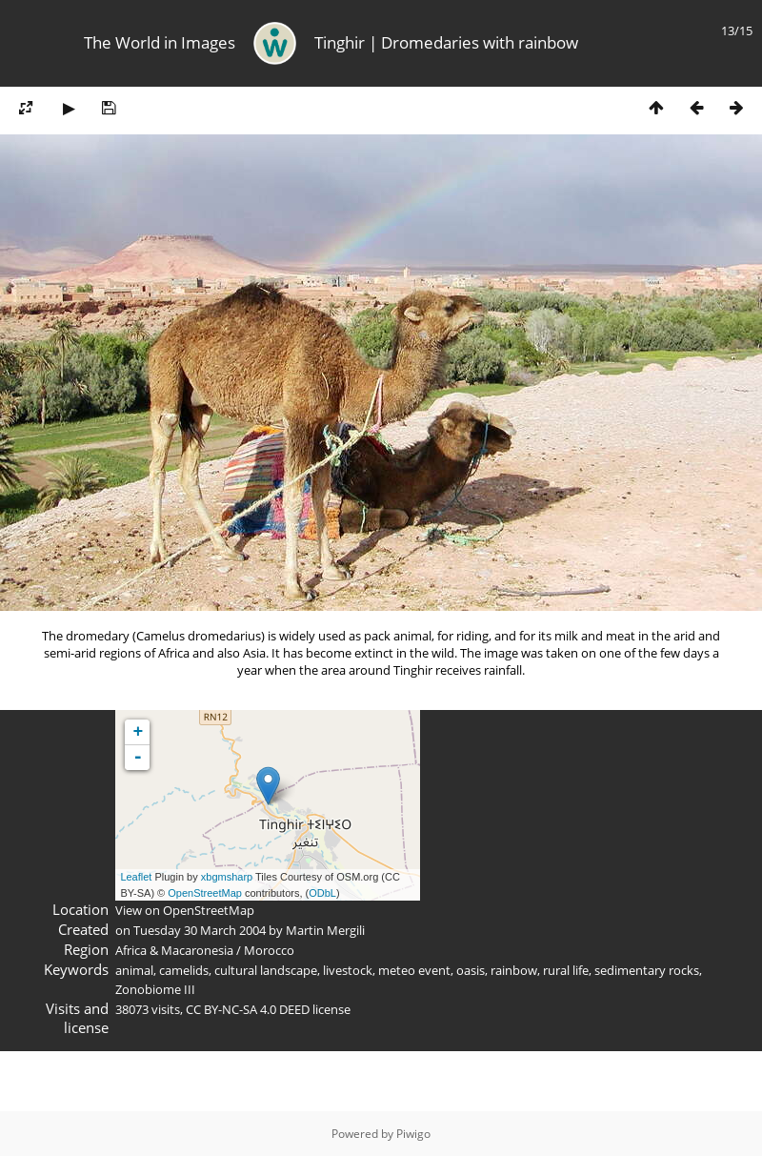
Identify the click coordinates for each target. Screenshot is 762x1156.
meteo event (414, 970)
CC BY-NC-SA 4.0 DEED (248, 1009)
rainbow (514, 970)
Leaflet (135, 876)
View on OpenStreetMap (184, 910)
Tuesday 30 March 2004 (199, 930)
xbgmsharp (226, 876)
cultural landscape (265, 970)
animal (134, 970)
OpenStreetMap (205, 893)
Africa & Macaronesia (174, 950)
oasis (470, 970)
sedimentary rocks (646, 970)
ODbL (322, 893)
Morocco (269, 950)
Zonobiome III (155, 989)
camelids (184, 970)
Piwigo (413, 1134)
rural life (566, 970)
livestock (347, 970)
